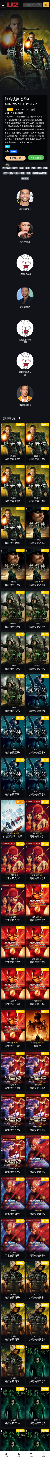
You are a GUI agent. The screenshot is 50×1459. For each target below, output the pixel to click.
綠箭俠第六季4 (37, 627)
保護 (28, 173)
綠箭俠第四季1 (13, 1381)
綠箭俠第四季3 (13, 1339)
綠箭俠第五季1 (37, 794)
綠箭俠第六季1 (13, 710)
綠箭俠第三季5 (37, 1381)
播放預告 (36, 157)
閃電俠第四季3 (37, 1213)
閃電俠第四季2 (13, 1255)
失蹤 (33, 168)
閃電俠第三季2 (37, 1004)
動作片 (15, 168)
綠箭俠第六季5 (13, 627)
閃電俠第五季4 (37, 1088)
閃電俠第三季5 (13, 962)
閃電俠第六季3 (13, 878)
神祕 (17, 173)
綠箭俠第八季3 (37, 543)
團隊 (39, 168)
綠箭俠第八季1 (37, 585)
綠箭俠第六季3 (13, 668)
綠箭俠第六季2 (37, 668)
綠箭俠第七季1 (13, 543)
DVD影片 (6, 168)
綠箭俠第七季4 (37, 459)
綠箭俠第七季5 (13, 459)
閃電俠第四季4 (13, 1213)
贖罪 (27, 168)
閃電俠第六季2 (37, 878)
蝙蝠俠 (37, 1046)
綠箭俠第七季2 (37, 501)
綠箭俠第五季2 (13, 794)
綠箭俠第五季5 (37, 710)
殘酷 (11, 173)
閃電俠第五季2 (37, 1130)
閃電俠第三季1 (13, 1046)
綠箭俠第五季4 (13, 752)
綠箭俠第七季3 (13, 501)
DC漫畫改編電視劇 (39, 173)
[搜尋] (29, 5)
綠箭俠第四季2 (37, 1339)
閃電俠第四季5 (37, 1172)
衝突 (22, 173)
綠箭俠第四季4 (37, 1297)
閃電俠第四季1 (37, 1255)
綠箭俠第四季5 (13, 1297)
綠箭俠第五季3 (37, 752)
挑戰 (45, 168)
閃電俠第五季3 (13, 1130)
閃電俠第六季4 (37, 836)
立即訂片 (15, 158)
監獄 (21, 168)
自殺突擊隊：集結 (12, 836)
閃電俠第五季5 (13, 1088)
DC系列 (25, 178)
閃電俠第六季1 (13, 920)
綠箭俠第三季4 (13, 1423)
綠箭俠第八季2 (13, 585)
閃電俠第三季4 (37, 962)
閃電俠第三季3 (13, 1004)
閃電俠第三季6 (37, 920)
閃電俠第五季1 (13, 1172)
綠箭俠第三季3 (37, 1423)
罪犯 (5, 173)
